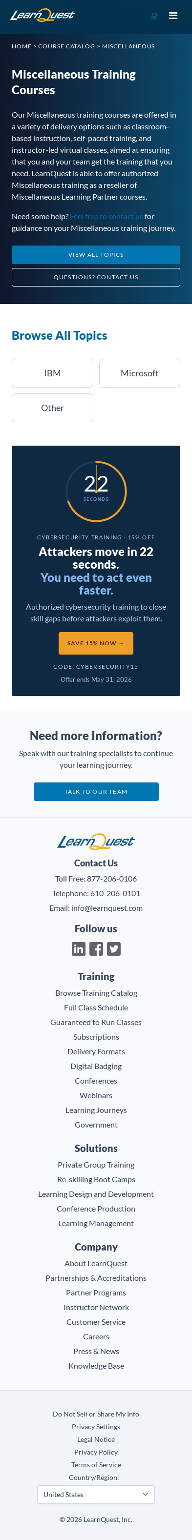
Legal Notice (96, 1439)
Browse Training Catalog (96, 992)
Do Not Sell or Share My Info (96, 1414)
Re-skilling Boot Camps (96, 1179)
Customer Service (96, 1321)
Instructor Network (96, 1307)
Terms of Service (96, 1464)
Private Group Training (96, 1164)
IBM (52, 373)
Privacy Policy (96, 1452)
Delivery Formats (96, 1051)
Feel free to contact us (106, 216)
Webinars (96, 1095)
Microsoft (140, 373)
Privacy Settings (96, 1426)
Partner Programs (96, 1292)
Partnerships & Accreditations (96, 1277)
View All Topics (96, 254)
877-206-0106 (112, 878)
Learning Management (96, 1223)
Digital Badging (96, 1065)
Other (52, 407)
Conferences (96, 1080)
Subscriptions (96, 1036)
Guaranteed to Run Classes (96, 1022)
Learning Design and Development (96, 1193)
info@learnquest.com (107, 907)
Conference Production (96, 1208)
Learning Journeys (96, 1109)
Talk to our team (96, 791)
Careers (96, 1336)
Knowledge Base (96, 1365)
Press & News (96, 1350)
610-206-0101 (115, 893)
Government (96, 1124)
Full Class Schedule (96, 1007)
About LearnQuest (96, 1263)
